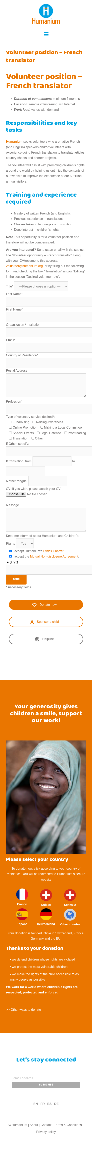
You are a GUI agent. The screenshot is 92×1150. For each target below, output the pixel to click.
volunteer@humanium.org (24, 266)
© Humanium (18, 1125)
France (22, 897)
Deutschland (46, 917)
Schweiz (70, 897)
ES (49, 1104)
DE (56, 1104)
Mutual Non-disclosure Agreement (54, 556)
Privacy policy (46, 1132)
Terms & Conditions (68, 1125)
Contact (46, 1125)
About (34, 1125)
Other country (70, 917)
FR (43, 1104)
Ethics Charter (53, 551)
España (22, 917)
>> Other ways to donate (23, 1009)
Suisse (46, 897)
